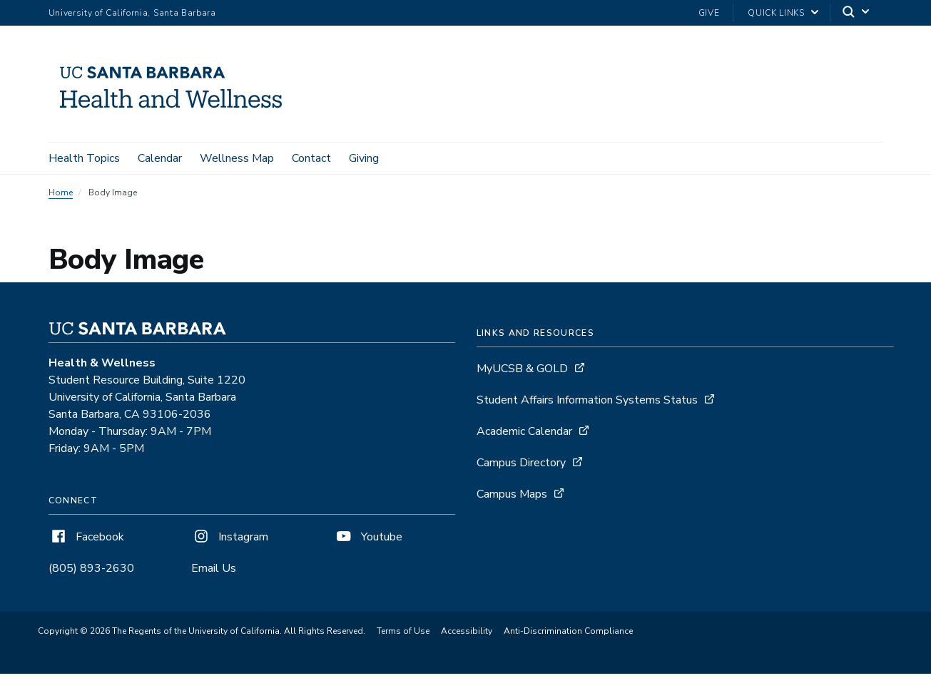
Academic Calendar (524, 433)
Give (709, 13)
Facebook (86, 538)
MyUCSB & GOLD (522, 370)
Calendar (160, 158)
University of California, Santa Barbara (132, 13)
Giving (364, 158)
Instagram (229, 538)
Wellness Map (237, 158)
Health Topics (84, 158)
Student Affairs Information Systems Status (587, 401)
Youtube (368, 538)
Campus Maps (512, 495)
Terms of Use (403, 632)
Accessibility (466, 632)
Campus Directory (521, 464)
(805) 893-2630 (91, 569)
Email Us (213, 569)
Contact (311, 158)
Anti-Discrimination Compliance (568, 632)
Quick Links (776, 13)
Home (61, 194)
